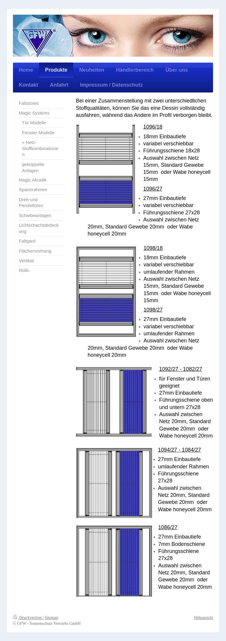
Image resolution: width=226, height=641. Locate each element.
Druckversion (28, 617)
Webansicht (203, 617)
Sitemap (51, 617)
